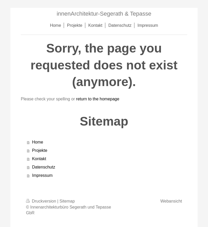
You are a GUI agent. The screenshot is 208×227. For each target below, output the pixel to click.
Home (37, 142)
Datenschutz (43, 167)
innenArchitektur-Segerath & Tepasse (104, 13)
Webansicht (171, 201)
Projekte (39, 150)
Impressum (42, 175)
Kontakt (39, 159)
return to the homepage (97, 99)
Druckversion (41, 201)
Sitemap (67, 201)
